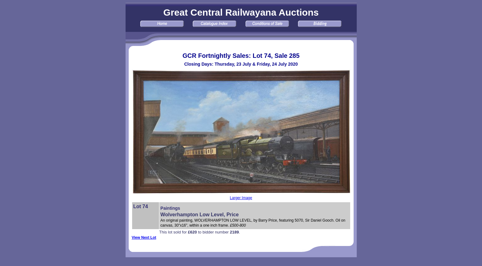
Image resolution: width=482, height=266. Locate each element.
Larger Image (241, 198)
